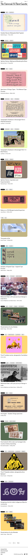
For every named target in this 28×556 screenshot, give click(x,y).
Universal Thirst (4, 549)
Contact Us (3, 552)
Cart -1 (26, 1)
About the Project (4, 550)
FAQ (1, 554)
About (2, 1)
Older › (18, 542)
